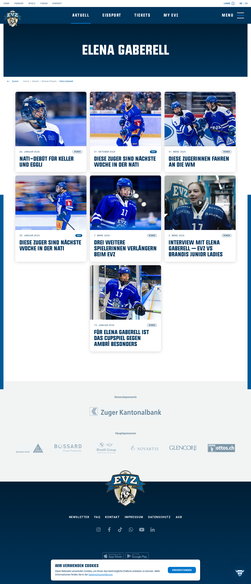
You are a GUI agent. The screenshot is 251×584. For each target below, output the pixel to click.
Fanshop (19, 3)
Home (6, 3)
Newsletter (79, 517)
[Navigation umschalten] (233, 15)
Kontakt (57, 3)
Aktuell (80, 15)
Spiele (31, 3)
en (246, 3)
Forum (44, 3)
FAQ (97, 517)
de (241, 3)
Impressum (134, 517)
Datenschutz (159, 517)
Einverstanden (182, 570)
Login (229, 3)
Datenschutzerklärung (101, 574)
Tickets (142, 15)
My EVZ (171, 15)
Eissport (111, 15)
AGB (179, 517)
